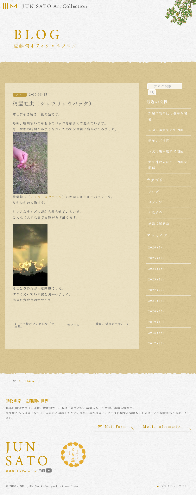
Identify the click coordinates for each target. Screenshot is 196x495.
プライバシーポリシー (175, 486)
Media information (163, 426)
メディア (155, 202)
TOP (12, 381)
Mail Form (112, 426)
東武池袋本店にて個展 (166, 151)
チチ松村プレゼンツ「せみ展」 (34, 325)
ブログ (20, 94)
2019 (152, 322)
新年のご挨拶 (158, 141)
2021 (152, 301)
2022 (152, 290)
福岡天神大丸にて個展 (166, 130)
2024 (152, 269)
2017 (152, 343)
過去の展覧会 (158, 224)
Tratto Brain (70, 486)
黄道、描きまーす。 (110, 324)
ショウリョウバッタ (46, 197)
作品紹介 (155, 213)
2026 (152, 247)
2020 (152, 311)
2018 (152, 333)
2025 (152, 258)
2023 (152, 279)
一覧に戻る (72, 325)
